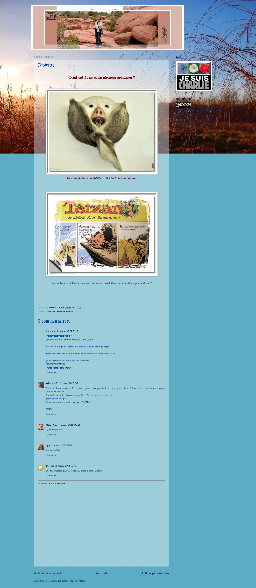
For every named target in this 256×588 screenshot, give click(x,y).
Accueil (101, 573)
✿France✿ (52, 383)
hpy (48, 445)
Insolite (70, 311)
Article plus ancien (155, 573)
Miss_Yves (52, 424)
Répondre (51, 372)
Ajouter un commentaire (52, 483)
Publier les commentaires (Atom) (67, 580)
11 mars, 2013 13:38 (61, 445)
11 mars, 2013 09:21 (69, 424)
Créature (50, 311)
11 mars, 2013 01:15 (67, 331)
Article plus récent (47, 573)
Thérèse (50, 465)
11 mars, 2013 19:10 (65, 465)
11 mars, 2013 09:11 (69, 383)
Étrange (61, 311)
